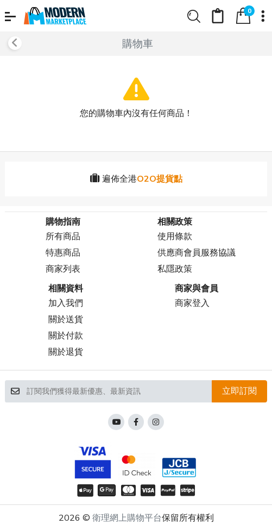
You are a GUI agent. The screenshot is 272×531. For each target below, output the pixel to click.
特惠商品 (63, 253)
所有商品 (63, 236)
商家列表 (63, 269)
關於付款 (65, 336)
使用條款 (174, 236)
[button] (10, 16)
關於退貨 (65, 352)
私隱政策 (174, 269)
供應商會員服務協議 (196, 253)
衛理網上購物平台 (127, 518)
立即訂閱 (239, 391)
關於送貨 (65, 319)
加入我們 (65, 303)
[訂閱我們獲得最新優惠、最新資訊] (119, 391)
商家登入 (192, 303)
